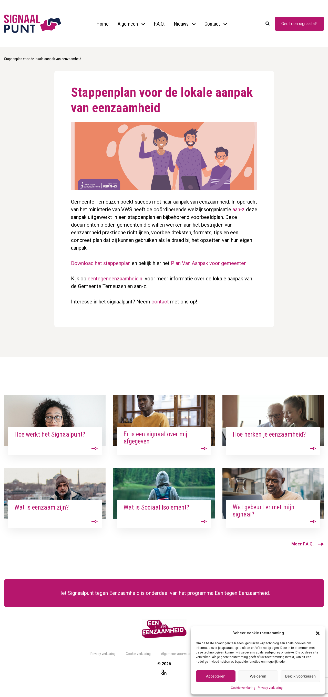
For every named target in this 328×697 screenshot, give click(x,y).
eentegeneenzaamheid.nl (116, 279)
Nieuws (181, 24)
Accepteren (215, 676)
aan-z (238, 209)
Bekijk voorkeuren (300, 676)
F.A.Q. (159, 24)
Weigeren (258, 676)
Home (102, 24)
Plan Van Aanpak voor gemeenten (209, 263)
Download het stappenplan (100, 263)
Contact (212, 24)
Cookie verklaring (243, 688)
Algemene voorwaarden (178, 654)
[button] (317, 633)
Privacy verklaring (270, 688)
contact (160, 302)
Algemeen (128, 24)
